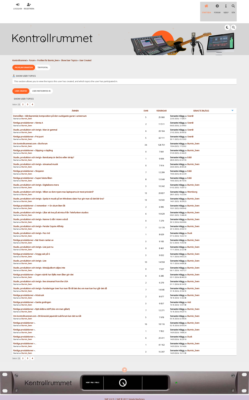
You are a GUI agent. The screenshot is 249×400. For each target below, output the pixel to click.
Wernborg (192, 179)
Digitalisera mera (51, 172)
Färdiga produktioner (23, 110)
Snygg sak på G (42, 241)
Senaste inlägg (201, 98)
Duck (189, 221)
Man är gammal (50, 117)
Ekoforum (42, 131)
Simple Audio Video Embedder (124, 389)
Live (44, 248)
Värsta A (39, 110)
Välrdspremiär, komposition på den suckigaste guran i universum (56, 103)
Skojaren (39, 159)
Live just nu (48, 235)
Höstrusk (39, 283)
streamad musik (50, 152)
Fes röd (46, 221)
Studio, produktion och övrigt (27, 117)
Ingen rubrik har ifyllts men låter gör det (54, 262)
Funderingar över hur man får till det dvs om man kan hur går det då (75, 276)
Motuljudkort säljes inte (54, 255)
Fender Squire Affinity (53, 214)
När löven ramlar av (44, 228)
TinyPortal (118, 392)
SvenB (190, 103)
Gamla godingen (43, 290)
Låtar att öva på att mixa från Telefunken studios (65, 200)
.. (35, 331)
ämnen (75, 98)
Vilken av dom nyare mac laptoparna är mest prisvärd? (68, 179)
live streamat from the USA (55, 269)
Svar (146, 98)
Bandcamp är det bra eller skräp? (58, 145)
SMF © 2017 (122, 387)
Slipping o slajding (44, 138)
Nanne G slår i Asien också (55, 207)
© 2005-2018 (130, 392)
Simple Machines (136, 387)
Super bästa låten (43, 166)
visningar (161, 98)
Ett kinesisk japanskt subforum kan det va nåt (59, 304)
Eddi (189, 145)
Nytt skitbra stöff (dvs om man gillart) (52, 297)
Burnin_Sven (26, 106)
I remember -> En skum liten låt (50, 193)
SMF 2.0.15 (109, 387)
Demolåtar (18, 103)
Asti (189, 290)
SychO (134, 394)
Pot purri (39, 124)
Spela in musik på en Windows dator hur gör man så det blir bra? (73, 186)
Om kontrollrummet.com (24, 131)
